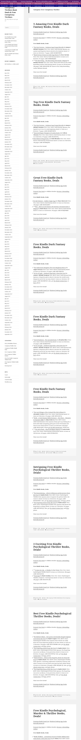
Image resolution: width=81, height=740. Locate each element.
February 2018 (8, 282)
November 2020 (8, 203)
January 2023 (8, 142)
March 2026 (7, 80)
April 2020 (7, 220)
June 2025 (7, 99)
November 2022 (8, 146)
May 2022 (7, 161)
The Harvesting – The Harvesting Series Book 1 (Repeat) (51, 60)
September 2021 (8, 180)
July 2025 (7, 97)
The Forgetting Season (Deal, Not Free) (45, 502)
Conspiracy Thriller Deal (10, 346)
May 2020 (7, 218)
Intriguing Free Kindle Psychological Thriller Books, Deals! (51, 469)
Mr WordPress (8, 64)
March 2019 (7, 251)
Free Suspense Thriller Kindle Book (45, 162)
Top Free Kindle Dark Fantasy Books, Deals (51, 103)
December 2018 (8, 258)
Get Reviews (75, 1)
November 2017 (8, 289)
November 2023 (8, 130)
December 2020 (8, 201)
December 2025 (8, 85)
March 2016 (7, 325)
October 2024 (8, 113)
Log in (6, 375)
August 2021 (7, 182)
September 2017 (8, 294)
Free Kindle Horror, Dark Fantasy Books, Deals (10, 37)
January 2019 (8, 256)
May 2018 (7, 275)
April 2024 (7, 120)
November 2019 (8, 232)
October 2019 (8, 234)
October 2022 (8, 149)
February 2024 (8, 125)
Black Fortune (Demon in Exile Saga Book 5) (46, 55)
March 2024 (7, 123)
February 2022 (8, 168)
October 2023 (8, 132)
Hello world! (16, 64)
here (34, 283)
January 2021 (8, 199)
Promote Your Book (39, 38)
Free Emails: (4, 6)
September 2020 (8, 208)
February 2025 (8, 106)
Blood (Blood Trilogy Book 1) (41, 138)
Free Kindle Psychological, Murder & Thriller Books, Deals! (49, 713)
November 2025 (8, 87)
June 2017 (7, 301)
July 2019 (7, 241)
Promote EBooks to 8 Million (9, 1)
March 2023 (7, 137)
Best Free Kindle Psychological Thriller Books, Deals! (52, 615)
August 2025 (7, 94)
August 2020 (7, 211)
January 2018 (8, 284)
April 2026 (7, 78)
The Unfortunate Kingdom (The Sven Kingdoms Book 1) (50, 267)
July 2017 (7, 298)
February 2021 (8, 196)
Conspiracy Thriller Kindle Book (55, 228)
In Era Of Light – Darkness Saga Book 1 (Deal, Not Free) (50, 273)
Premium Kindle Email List (41, 32)
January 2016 (8, 329)
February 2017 (8, 310)
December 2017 (8, 287)
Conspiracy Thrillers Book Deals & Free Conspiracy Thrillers (11, 12)
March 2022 (7, 165)
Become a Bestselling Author (44, 1)
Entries (7, 377)
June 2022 (7, 158)
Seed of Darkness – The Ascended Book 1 (45, 340)
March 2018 (7, 279)
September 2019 (8, 237)
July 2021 (7, 184)
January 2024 (8, 127)
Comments (8, 379)
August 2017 (7, 296)
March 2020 (7, 222)
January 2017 (8, 313)
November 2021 (8, 175)
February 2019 (8, 253)
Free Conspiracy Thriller (10, 352)
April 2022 (7, 163)
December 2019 (8, 230)
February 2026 (8, 82)
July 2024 (7, 118)
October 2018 (8, 263)
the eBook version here (60, 281)
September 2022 (8, 151)
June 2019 (7, 244)
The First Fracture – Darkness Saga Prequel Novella (49, 47)
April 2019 (7, 249)
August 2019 (7, 239)
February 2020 (8, 225)
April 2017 (7, 306)
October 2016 (8, 320)
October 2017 (8, 291)
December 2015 (8, 332)
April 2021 (7, 192)
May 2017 (7, 303)
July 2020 (7, 213)
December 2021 (8, 173)
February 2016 (8, 327)
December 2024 (8, 108)
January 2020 (8, 227)
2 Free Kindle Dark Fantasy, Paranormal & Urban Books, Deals (11, 46)
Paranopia (37, 576)
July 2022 (7, 156)
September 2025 (8, 92)
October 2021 (8, 177)
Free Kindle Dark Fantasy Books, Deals (49, 246)
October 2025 (8, 89)
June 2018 (7, 272)
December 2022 (8, 144)
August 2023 (7, 135)
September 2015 (8, 334)
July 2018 (7, 270)
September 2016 (8, 322)
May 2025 (7, 101)
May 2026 (7, 75)
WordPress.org (8, 382)
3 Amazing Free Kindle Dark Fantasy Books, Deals (11, 50)
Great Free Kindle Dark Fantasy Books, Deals (48, 179)
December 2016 (8, 315)
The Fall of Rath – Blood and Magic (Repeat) (47, 429)
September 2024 (8, 116)
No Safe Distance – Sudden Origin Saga (44, 201)
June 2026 (7, 73)
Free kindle (58, 162)
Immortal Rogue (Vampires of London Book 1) (47, 133)
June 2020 (7, 215)
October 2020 (8, 206)
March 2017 (7, 308)
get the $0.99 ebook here (55, 427)
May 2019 (7, 246)
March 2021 (7, 194)
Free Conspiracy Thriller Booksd (44, 696)
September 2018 (8, 265)
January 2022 (8, 170)
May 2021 (7, 189)
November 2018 (8, 260)
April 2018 (7, 277)
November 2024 (8, 111)
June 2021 (7, 187)
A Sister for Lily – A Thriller (43, 570)
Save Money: (4, 3)
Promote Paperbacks (27, 1)
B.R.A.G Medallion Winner (11, 343)
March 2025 (7, 104)
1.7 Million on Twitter (62, 1)
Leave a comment (39, 88)
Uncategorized (8, 365)
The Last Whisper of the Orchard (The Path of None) (49, 412)
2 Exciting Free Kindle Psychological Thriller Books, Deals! (51, 546)
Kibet (44, 86)
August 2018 (7, 268)
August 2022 (7, 154)
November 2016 (8, 317)
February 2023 (8, 139)
